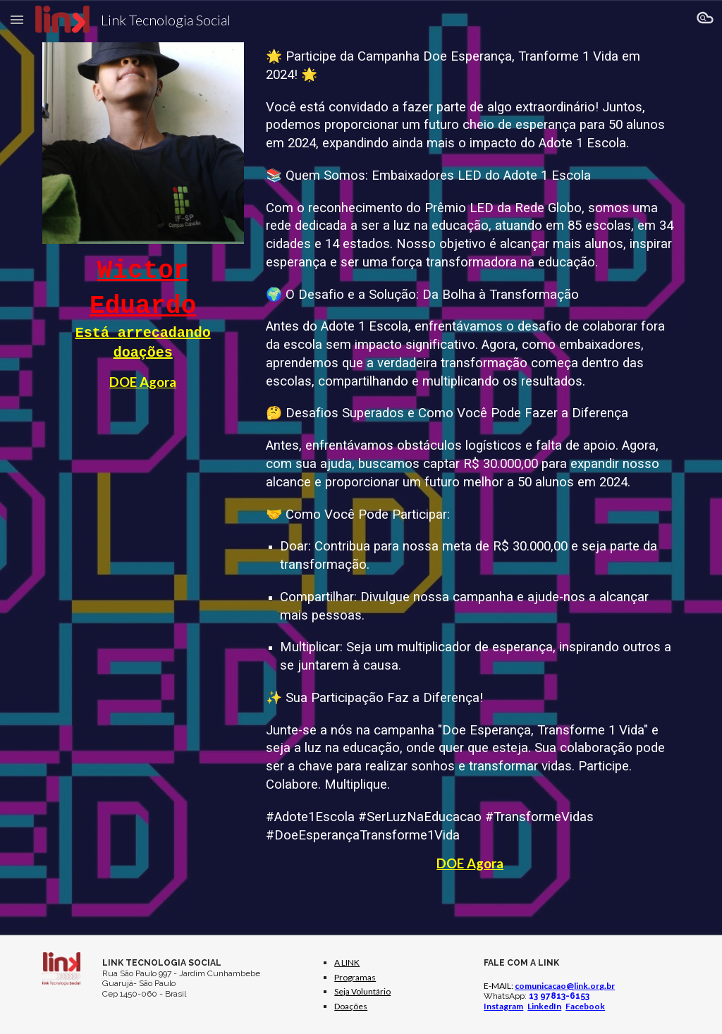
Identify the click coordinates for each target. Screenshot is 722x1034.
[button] (17, 19)
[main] (143, 323)
